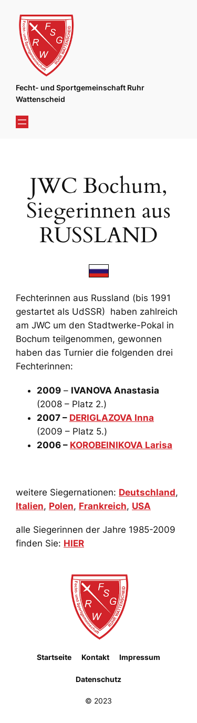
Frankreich (103, 506)
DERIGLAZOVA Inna (111, 417)
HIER (74, 543)
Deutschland (147, 492)
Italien (30, 506)
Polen (61, 506)
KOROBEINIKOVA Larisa (121, 445)
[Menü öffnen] (22, 122)
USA (141, 506)
